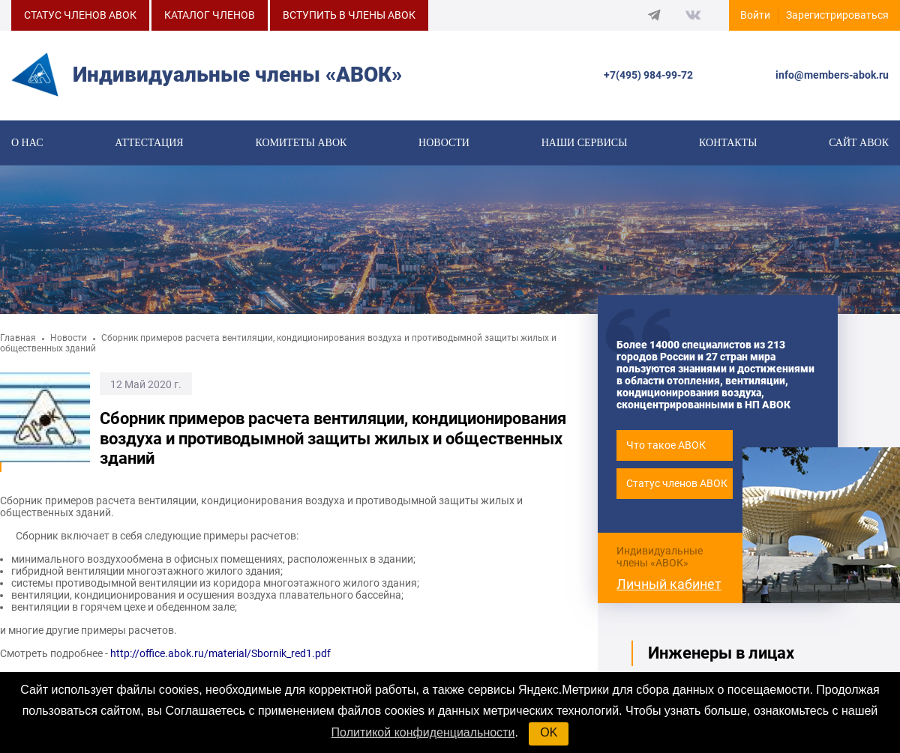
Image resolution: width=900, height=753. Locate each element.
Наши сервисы (585, 143)
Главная (18, 341)
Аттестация (149, 143)
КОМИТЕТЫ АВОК (300, 143)
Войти (755, 15)
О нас (27, 143)
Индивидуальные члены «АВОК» (659, 559)
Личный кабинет (669, 586)
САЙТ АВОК (859, 143)
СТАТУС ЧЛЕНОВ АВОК (80, 15)
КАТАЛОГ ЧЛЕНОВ (209, 15)
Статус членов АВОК (677, 486)
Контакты (728, 143)
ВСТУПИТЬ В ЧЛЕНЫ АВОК (349, 15)
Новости (444, 143)
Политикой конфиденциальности (423, 732)
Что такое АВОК (666, 448)
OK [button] (548, 732)
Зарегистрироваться (837, 15)
